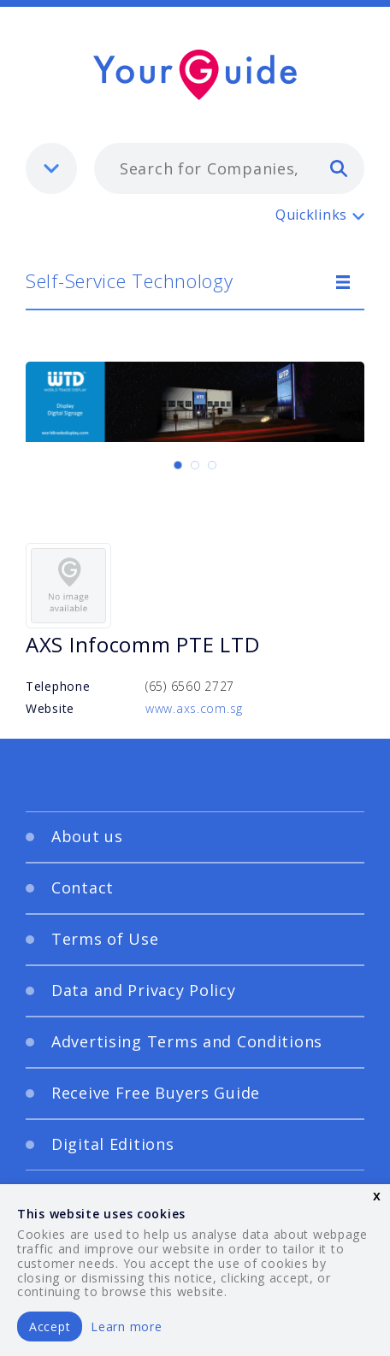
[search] (339, 167)
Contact (82, 887)
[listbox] (51, 168)
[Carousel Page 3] (212, 465)
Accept (49, 1326)
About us (87, 836)
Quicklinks (311, 214)
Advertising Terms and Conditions (186, 1041)
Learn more (126, 1326)
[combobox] (229, 168)
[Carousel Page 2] (195, 465)
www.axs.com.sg (194, 708)
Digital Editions (112, 1144)
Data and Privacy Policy (143, 990)
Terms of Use (105, 939)
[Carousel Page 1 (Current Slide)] (178, 465)
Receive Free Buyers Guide (155, 1092)
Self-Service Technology (129, 280)
